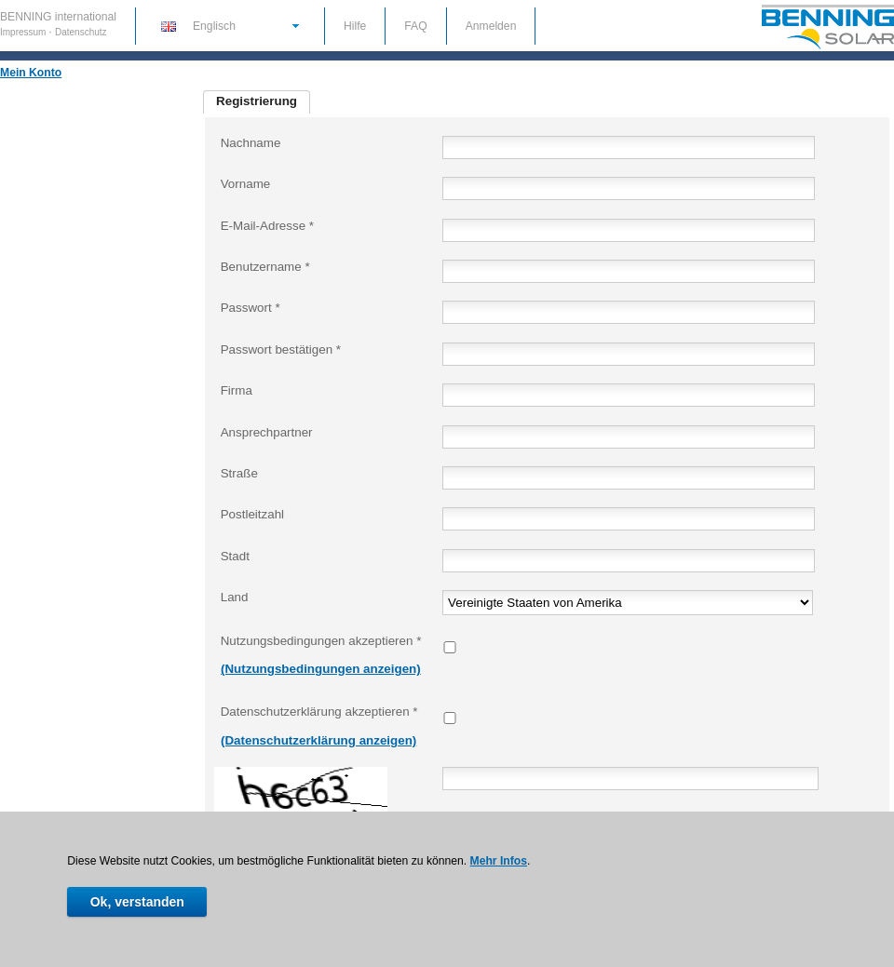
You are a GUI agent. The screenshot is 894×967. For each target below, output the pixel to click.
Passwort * (250, 308)
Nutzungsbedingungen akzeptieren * (321, 641)
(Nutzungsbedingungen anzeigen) (321, 669)
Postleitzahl (252, 514)
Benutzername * (265, 267)
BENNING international (58, 16)
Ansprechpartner (267, 432)
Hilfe (355, 26)
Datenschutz (81, 32)
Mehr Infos (498, 860)
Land (235, 597)
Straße (239, 473)
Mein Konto (30, 72)
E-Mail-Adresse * (267, 226)
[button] (229, 25)
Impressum (24, 32)
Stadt (235, 556)
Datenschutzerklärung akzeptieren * (319, 712)
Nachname (251, 143)
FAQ (415, 26)
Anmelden (491, 26)
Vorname (246, 184)
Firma (236, 390)
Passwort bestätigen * (281, 349)
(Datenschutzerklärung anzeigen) (318, 740)
